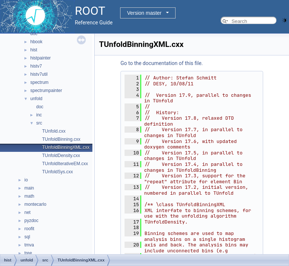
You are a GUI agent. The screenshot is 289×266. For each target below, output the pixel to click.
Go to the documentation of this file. (161, 63)
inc (39, 114)
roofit (29, 228)
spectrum (39, 82)
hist (33, 49)
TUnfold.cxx (53, 131)
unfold (36, 98)
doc (33, 33)
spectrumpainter (46, 90)
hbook (36, 41)
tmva (29, 245)
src (39, 123)
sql (27, 236)
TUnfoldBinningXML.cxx (65, 147)
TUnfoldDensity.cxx (61, 155)
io (26, 180)
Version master (144, 13)
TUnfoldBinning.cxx (61, 139)
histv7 (36, 66)
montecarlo (35, 204)
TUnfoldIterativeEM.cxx (65, 163)
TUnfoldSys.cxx (57, 171)
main (29, 188)
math (29, 196)
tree (28, 253)
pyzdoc (31, 220)
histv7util (39, 74)
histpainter (40, 58)
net (27, 212)
